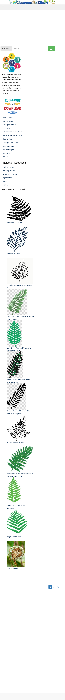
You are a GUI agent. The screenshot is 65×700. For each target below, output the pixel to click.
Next (58, 587)
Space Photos (8, 178)
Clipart (5, 157)
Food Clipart (7, 153)
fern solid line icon (13, 254)
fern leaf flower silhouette (16, 222)
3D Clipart (6, 128)
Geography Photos (10, 174)
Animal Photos (8, 167)
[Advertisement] (32, 27)
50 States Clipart (9, 146)
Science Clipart (8, 150)
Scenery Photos (9, 171)
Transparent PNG (9, 125)
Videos (5, 185)
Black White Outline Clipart (12, 135)
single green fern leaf (14, 537)
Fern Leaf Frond (13, 568)
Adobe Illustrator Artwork (15, 442)
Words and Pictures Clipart (12, 132)
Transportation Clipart (11, 142)
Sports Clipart (8, 139)
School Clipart (8, 121)
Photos (5, 181)
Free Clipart (7, 117)
